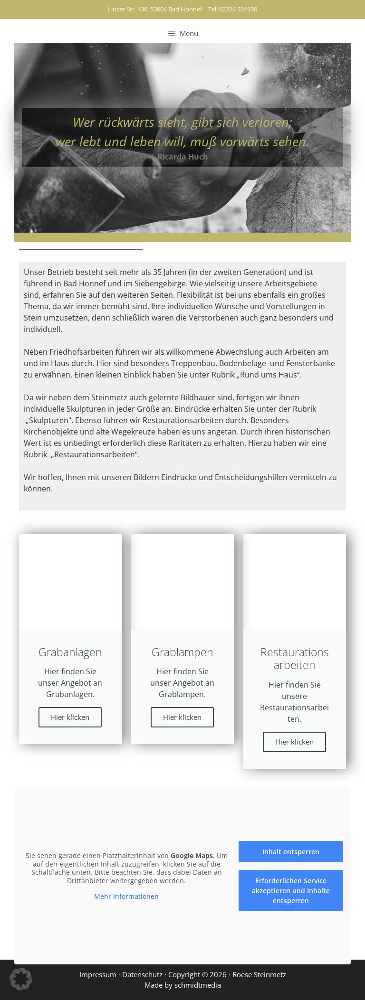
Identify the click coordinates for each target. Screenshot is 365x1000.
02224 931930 (238, 9)
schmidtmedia (197, 985)
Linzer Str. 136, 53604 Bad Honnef (155, 9)
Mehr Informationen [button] (126, 896)
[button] (21, 979)
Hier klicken (70, 717)
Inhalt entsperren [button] (290, 851)
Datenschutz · (145, 974)
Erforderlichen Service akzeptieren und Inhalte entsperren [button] (291, 890)
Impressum (97, 974)
